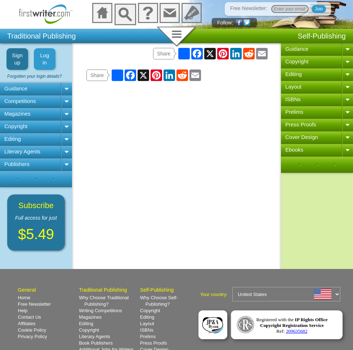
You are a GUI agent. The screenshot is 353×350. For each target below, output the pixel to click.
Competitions (20, 101)
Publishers (17, 164)
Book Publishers (96, 343)
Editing (12, 139)
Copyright (15, 126)
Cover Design (301, 137)
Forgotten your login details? (34, 76)
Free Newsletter (34, 304)
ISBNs (293, 99)
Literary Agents (22, 151)
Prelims (294, 112)
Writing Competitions (100, 310)
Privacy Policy (32, 336)
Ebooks (294, 150)
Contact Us (29, 317)
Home (24, 297)
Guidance (15, 88)
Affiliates (27, 323)
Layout (293, 87)
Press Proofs (300, 124)
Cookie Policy (32, 330)
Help (23, 310)
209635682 (297, 331)
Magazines (17, 114)
